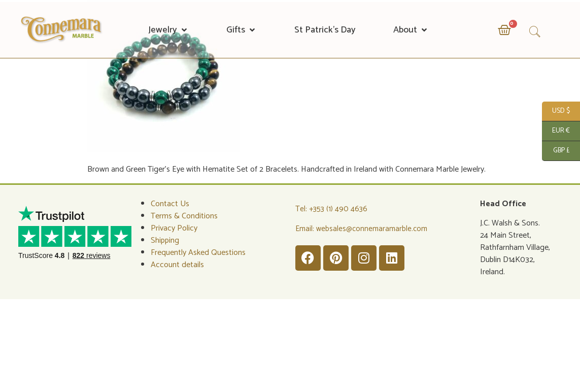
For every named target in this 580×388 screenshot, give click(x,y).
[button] (168, 30)
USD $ (556, 111)
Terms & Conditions (184, 216)
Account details (177, 265)
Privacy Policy (174, 228)
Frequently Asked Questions (198, 253)
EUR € (556, 131)
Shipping (165, 240)
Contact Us (170, 204)
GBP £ (555, 151)
